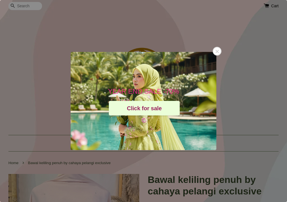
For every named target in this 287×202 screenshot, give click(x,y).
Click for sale (144, 108)
